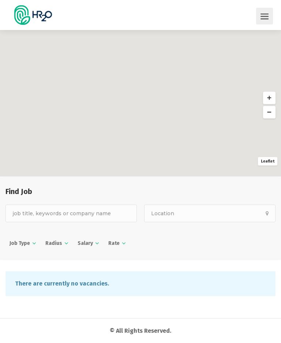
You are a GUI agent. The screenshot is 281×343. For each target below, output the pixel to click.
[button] (269, 98)
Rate (114, 243)
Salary (85, 243)
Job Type (20, 243)
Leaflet (267, 161)
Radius (53, 243)
